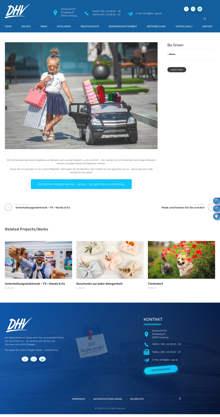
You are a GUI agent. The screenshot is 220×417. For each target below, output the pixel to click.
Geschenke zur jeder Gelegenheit (99, 283)
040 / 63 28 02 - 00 (110, 11)
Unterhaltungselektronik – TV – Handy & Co (35, 283)
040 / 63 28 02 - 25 (110, 14)
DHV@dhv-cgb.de (169, 359)
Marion (11, 288)
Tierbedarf (155, 283)
